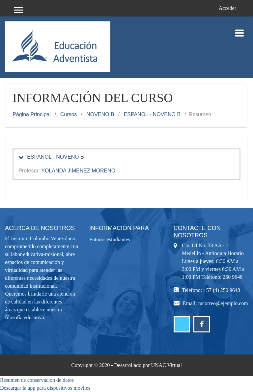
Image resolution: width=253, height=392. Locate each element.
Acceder (227, 8)
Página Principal (32, 114)
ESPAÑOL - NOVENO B (55, 157)
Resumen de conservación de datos (37, 380)
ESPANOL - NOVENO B (152, 114)
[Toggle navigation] (239, 29)
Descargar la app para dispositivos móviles (45, 388)
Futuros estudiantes (109, 239)
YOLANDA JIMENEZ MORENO (78, 170)
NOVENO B (100, 114)
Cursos (68, 114)
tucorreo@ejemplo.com (223, 303)
